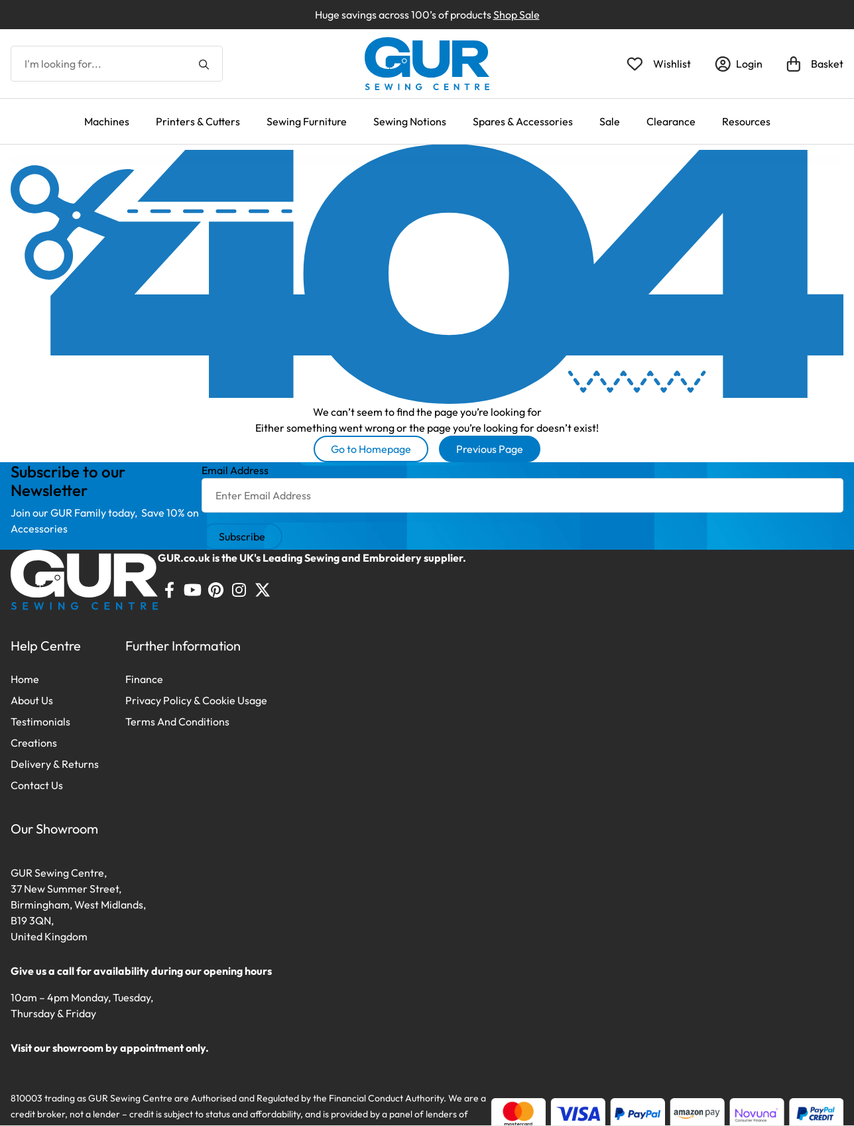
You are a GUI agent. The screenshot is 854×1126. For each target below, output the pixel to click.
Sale (609, 121)
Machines (106, 121)
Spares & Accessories (523, 121)
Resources (746, 121)
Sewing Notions (409, 121)
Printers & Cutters (198, 121)
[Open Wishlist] (659, 64)
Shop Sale (516, 14)
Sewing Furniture (307, 121)
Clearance (671, 121)
